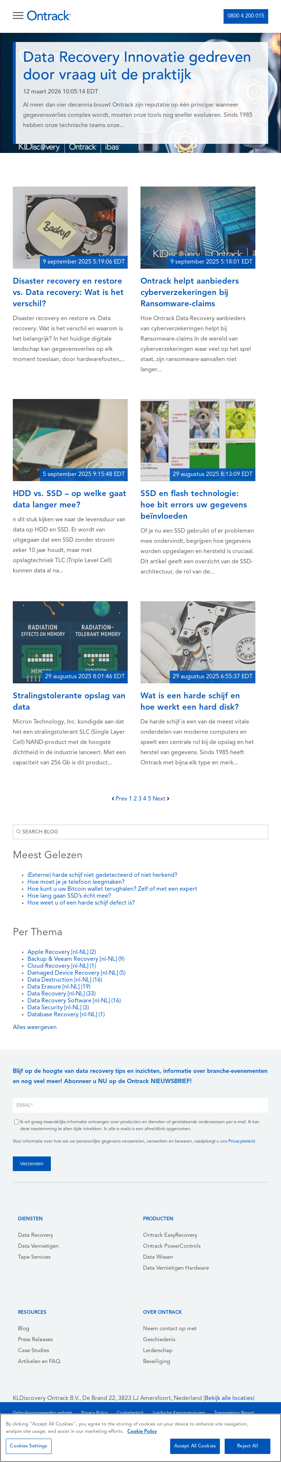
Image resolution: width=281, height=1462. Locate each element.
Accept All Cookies (195, 1446)
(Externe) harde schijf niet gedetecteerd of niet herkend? (102, 875)
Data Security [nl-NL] (58, 1008)
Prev (120, 799)
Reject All (247, 1446)
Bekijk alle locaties (229, 1398)
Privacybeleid (241, 1141)
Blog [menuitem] (23, 1329)
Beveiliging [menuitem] (156, 1362)
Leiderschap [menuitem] (157, 1351)
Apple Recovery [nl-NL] (61, 952)
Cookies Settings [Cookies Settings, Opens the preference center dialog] (28, 1446)
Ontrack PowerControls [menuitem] (172, 1246)
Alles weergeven (35, 1028)
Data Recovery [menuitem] (35, 1235)
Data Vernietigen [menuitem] (38, 1246)
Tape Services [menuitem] (34, 1257)
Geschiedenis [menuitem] (159, 1340)
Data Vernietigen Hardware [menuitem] (176, 1268)
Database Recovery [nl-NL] (66, 1015)
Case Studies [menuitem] (33, 1351)
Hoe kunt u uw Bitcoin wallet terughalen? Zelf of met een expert (112, 889)
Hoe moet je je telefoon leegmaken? (76, 882)
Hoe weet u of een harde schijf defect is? (81, 903)
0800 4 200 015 (246, 16)
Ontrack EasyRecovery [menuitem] (170, 1235)
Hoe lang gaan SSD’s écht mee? (69, 896)
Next (161, 799)
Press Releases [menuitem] (35, 1340)
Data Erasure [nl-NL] (58, 987)
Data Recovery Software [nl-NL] (74, 1001)
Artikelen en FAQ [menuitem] (39, 1362)
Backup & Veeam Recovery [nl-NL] (75, 959)
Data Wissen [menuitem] (158, 1257)
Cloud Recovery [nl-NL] (61, 966)
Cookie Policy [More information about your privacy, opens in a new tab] (142, 1431)
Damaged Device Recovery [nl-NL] (76, 973)
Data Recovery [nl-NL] (61, 994)
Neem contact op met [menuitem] (169, 1329)
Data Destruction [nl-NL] (64, 980)
